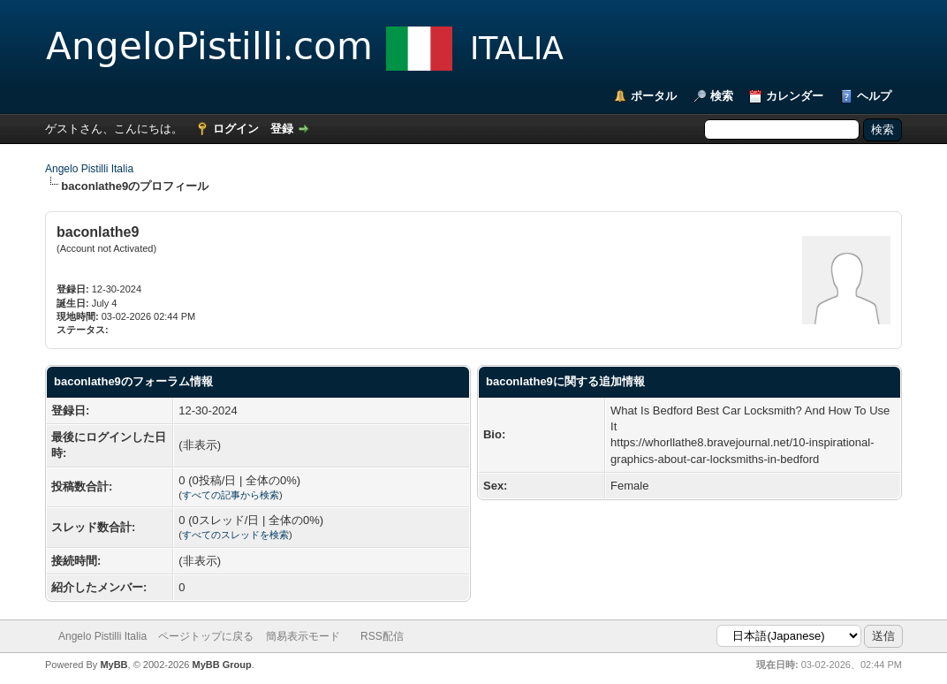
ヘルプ (874, 96)
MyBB (113, 664)
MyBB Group (221, 664)
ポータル (654, 96)
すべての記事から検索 (230, 495)
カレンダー (794, 96)
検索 (721, 96)
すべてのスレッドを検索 (235, 534)
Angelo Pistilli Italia (89, 169)
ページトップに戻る (206, 636)
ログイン (236, 128)
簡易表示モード (303, 636)
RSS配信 (382, 636)
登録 (281, 128)
